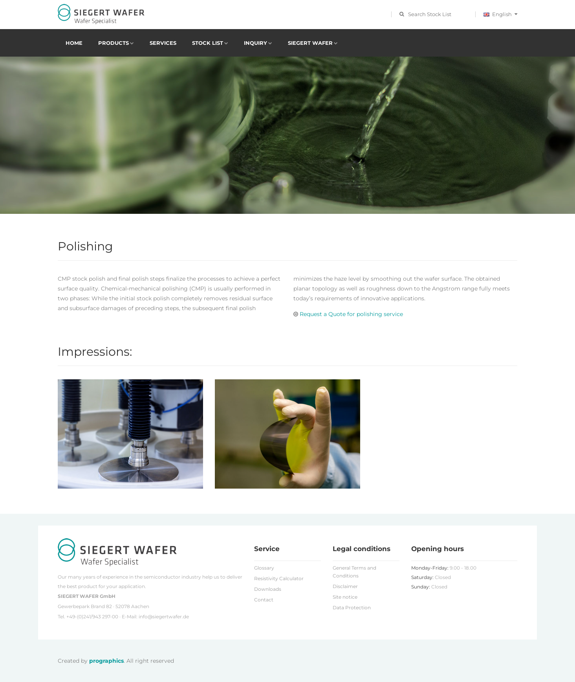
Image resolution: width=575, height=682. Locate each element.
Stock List (207, 43)
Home (74, 43)
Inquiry (255, 43)
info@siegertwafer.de (164, 616)
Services (163, 43)
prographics (106, 660)
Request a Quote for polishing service (348, 314)
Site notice (345, 597)
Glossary (264, 568)
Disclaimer (345, 586)
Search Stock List (429, 14)
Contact (263, 600)
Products (113, 43)
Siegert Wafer (310, 43)
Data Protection (352, 607)
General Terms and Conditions (354, 572)
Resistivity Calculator (279, 578)
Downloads (267, 589)
